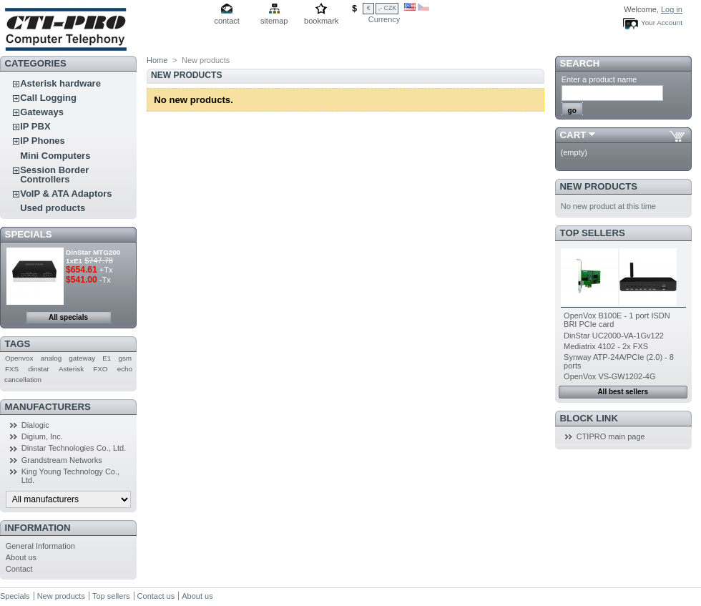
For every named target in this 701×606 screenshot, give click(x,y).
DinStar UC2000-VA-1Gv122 (614, 335)
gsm (125, 358)
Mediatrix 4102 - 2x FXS (606, 346)
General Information (40, 546)
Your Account (661, 22)
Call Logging (48, 97)
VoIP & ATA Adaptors (66, 193)
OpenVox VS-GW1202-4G (609, 376)
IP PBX (35, 126)
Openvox (19, 358)
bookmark (321, 20)
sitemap (274, 20)
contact (226, 20)
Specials (28, 234)
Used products (52, 207)
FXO (100, 369)
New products (598, 186)
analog (51, 358)
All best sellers (622, 392)
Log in (671, 9)
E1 (106, 358)
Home (157, 60)
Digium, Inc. (42, 436)
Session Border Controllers (54, 175)
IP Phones (42, 140)
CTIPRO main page (611, 436)
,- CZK (387, 7)
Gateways (42, 112)
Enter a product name (599, 79)
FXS (12, 369)
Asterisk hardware (60, 83)
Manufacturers (48, 406)
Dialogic (35, 425)
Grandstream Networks (61, 460)
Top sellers (592, 233)
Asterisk (71, 369)
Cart (573, 134)
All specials (68, 317)
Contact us (156, 596)
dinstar (38, 369)
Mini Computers (55, 155)
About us (21, 557)
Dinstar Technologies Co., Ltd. (74, 448)
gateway (82, 358)
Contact (19, 569)
